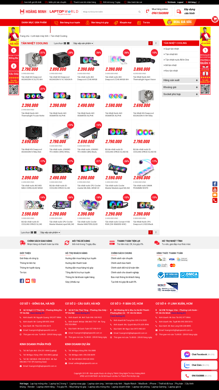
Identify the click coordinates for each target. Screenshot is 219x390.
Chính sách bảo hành (121, 263)
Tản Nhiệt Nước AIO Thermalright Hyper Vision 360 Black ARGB (144, 78)
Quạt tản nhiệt (172, 49)
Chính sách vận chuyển (122, 258)
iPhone (153, 383)
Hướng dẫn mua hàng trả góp (79, 268)
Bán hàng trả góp (96, 22)
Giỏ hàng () (192, 2)
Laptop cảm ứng (96, 383)
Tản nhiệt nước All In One (177, 60)
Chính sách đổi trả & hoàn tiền (125, 268)
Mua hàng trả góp (78, 387)
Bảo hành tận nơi (132, 2)
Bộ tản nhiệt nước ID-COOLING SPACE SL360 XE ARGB (116, 150)
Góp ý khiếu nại (72, 282)
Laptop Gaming (159, 387)
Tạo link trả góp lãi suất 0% (123, 282)
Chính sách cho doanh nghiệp (125, 272)
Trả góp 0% (62, 387)
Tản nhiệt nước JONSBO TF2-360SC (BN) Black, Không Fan (87, 150)
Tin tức (143, 22)
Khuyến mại (122, 22)
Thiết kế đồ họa (165, 383)
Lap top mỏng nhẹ (38, 383)
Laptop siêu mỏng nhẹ (99, 387)
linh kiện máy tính (114, 383)
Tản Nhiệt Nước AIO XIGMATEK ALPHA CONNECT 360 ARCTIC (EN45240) (115, 114)
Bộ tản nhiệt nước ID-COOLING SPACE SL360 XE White (144, 150)
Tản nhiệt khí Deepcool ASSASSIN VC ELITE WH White (32, 78)
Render (31, 387)
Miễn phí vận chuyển (55, 2)
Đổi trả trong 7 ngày (109, 2)
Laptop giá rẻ (175, 387)
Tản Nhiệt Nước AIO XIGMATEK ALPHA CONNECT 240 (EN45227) (60, 114)
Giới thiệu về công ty (29, 258)
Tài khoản (171, 2)
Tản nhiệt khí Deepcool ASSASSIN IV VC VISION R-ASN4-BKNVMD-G (61, 78)
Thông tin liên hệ (27, 263)
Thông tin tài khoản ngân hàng (79, 277)
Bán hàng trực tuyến (66, 22)
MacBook (143, 383)
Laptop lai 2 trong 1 (59, 383)
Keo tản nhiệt (171, 70)
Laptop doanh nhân (121, 387)
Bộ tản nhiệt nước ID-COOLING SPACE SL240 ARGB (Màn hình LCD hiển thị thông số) (60, 186)
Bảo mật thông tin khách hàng (125, 277)
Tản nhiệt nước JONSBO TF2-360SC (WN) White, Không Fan (59, 150)
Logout (180, 2)
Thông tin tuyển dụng (30, 268)
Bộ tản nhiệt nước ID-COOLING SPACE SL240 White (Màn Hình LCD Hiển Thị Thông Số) (32, 223)
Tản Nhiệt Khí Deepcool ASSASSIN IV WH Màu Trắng (143, 114)
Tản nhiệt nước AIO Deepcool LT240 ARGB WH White (117, 78)
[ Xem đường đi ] (37, 313)
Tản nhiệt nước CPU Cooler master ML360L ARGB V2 (89, 186)
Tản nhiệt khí (171, 54)
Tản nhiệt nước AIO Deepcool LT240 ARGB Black (87, 78)
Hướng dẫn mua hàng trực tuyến (80, 258)
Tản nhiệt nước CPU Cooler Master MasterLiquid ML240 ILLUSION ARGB (61, 223)
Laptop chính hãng (46, 387)
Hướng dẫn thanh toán (76, 263)
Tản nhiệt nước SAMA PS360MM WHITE (142, 186)
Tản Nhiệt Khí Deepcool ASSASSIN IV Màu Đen (31, 150)
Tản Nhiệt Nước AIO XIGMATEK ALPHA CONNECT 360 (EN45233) (88, 114)
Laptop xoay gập (78, 383)
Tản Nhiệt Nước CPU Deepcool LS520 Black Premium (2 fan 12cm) (143, 223)
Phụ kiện (179, 383)
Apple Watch (130, 383)
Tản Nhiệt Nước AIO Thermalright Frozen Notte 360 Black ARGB (32, 114)
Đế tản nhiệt (171, 65)
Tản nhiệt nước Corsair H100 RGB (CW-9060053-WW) (117, 223)
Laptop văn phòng (141, 387)
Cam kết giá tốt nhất (30, 2)
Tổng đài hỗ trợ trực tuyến (77, 272)
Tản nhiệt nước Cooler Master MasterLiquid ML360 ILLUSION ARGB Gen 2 (117, 186)
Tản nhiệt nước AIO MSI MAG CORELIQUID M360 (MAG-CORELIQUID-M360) (32, 186)
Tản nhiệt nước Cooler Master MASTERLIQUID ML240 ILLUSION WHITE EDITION (87, 223)
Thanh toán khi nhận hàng (82, 2)
